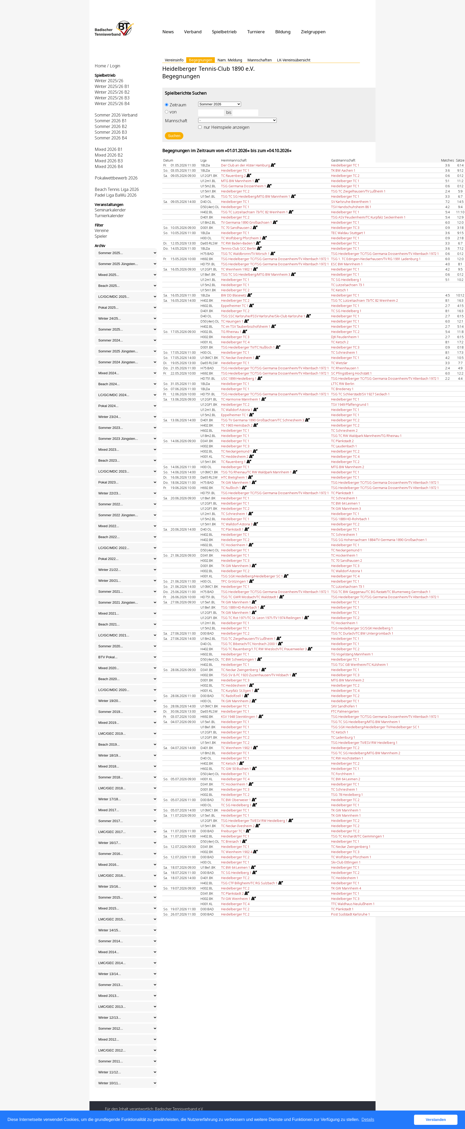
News (168, 32)
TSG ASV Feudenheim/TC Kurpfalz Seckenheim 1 (368, 217)
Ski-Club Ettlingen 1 (346, 862)
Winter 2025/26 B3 (112, 98)
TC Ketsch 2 (339, 342)
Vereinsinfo (174, 59)
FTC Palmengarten (345, 711)
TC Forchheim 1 (343, 773)
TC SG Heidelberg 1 (346, 279)
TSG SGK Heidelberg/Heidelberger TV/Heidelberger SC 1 (375, 727)
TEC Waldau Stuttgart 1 (348, 232)
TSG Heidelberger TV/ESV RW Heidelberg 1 (364, 742)
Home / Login (107, 66)
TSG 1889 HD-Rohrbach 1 (350, 519)
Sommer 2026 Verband (116, 115)
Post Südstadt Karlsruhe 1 (350, 914)
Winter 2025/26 (109, 80)
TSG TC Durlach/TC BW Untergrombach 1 (362, 633)
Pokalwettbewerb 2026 (116, 178)
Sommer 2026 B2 (111, 126)
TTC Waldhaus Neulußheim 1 (353, 903)
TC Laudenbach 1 (344, 446)
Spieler (101, 236)
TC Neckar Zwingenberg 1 (351, 846)
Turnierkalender (109, 215)
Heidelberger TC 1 (345, 165)
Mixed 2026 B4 (109, 166)
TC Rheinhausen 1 (345, 368)
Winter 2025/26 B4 (112, 103)
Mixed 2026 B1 (109, 149)
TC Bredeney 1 (342, 388)
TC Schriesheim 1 (344, 352)
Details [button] (367, 1119)
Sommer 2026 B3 (111, 132)
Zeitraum (175, 105)
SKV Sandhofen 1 (344, 706)
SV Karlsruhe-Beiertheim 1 (351, 201)
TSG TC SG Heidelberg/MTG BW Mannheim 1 (365, 721)
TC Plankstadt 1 (342, 493)
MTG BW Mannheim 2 (347, 466)
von (171, 112)
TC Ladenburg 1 (343, 737)
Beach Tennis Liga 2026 (117, 189)
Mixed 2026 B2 (109, 155)
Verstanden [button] (436, 1120)
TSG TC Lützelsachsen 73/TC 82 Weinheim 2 (364, 300)
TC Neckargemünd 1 (346, 550)
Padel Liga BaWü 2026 (116, 195)
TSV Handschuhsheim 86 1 (351, 206)
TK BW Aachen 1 (343, 170)
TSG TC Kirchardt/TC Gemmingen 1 (357, 836)
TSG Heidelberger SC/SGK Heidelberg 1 (362, 628)
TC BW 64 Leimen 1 (345, 503)
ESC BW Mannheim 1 (347, 264)
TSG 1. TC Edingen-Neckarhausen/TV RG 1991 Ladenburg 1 (376, 258)
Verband (193, 32)
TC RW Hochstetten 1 (347, 758)
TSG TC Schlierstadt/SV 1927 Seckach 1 (360, 394)
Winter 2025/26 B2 (112, 92)
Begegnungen (200, 59)
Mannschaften (259, 59)
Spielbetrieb (224, 32)
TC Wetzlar (339, 362)
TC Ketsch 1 (339, 290)
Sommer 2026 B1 (111, 121)
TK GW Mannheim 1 (346, 810)
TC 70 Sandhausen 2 (346, 560)
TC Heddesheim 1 (344, 877)
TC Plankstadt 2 (342, 440)
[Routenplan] (273, 165)
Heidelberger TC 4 (235, 342)
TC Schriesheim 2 (344, 430)
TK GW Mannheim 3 (346, 508)
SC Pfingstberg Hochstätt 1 (351, 373)
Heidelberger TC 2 (345, 175)
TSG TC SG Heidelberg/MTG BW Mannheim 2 (365, 753)
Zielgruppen (313, 32)
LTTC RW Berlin (342, 383)
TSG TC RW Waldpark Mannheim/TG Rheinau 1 (366, 435)
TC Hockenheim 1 (344, 555)
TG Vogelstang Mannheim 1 (352, 654)
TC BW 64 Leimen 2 (345, 779)
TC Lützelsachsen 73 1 (348, 284)
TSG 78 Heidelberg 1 (347, 794)
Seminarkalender (110, 210)
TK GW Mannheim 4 (346, 888)
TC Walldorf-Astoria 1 (347, 571)
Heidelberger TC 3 (345, 227)
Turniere (256, 32)
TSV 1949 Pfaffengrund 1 (350, 404)
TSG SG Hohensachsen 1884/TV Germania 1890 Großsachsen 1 (379, 539)
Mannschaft (176, 121)
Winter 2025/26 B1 (112, 86)
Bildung (282, 32)
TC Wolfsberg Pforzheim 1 (351, 857)
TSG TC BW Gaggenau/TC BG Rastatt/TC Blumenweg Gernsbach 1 (381, 591)
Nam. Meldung (229, 59)
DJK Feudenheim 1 (345, 336)
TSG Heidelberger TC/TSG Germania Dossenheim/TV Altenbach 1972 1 (385, 253)
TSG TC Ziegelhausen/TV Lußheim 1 (358, 191)
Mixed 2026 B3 (109, 161)
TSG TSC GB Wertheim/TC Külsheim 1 (359, 664)
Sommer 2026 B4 (111, 138)
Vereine (102, 230)
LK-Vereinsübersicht (294, 59)
